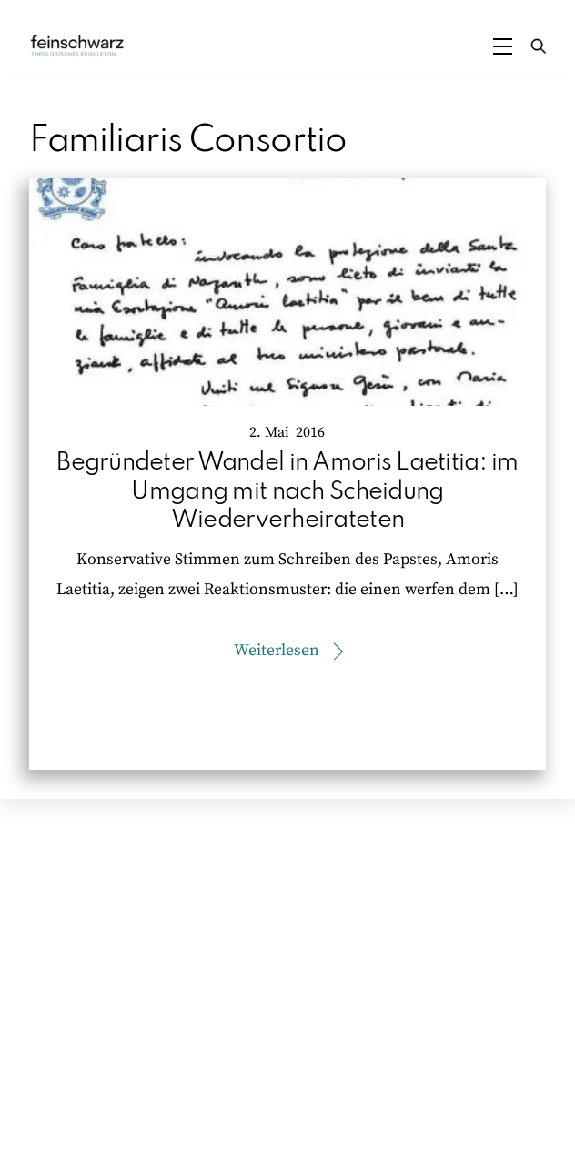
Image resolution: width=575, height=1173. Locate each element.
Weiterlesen (276, 651)
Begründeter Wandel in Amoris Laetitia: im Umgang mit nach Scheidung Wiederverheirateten (287, 490)
